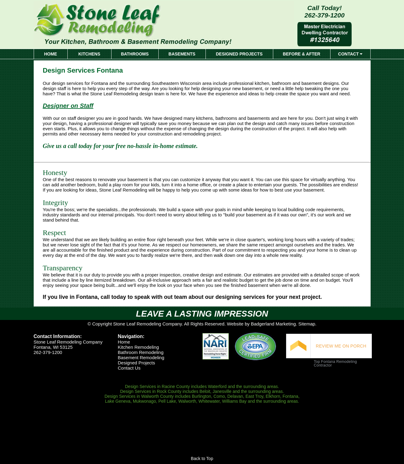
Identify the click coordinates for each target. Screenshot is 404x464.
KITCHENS (89, 53)
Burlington (201, 396)
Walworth (187, 401)
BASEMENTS (181, 53)
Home (124, 341)
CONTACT (350, 53)
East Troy (254, 396)
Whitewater (209, 401)
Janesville (222, 391)
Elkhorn (273, 396)
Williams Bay (234, 401)
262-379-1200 (324, 15)
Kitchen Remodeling (138, 347)
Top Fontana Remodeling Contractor (335, 363)
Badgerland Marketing (273, 323)
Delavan (235, 396)
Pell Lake (167, 401)
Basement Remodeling (141, 357)
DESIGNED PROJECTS (239, 53)
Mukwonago (144, 401)
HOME (50, 53)
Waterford (217, 386)
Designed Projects (136, 362)
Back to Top (202, 458)
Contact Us (129, 368)
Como (219, 396)
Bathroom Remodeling (140, 352)
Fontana (290, 396)
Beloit (204, 391)
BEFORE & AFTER (301, 53)
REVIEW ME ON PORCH (341, 346)
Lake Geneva (117, 401)
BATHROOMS (135, 53)
